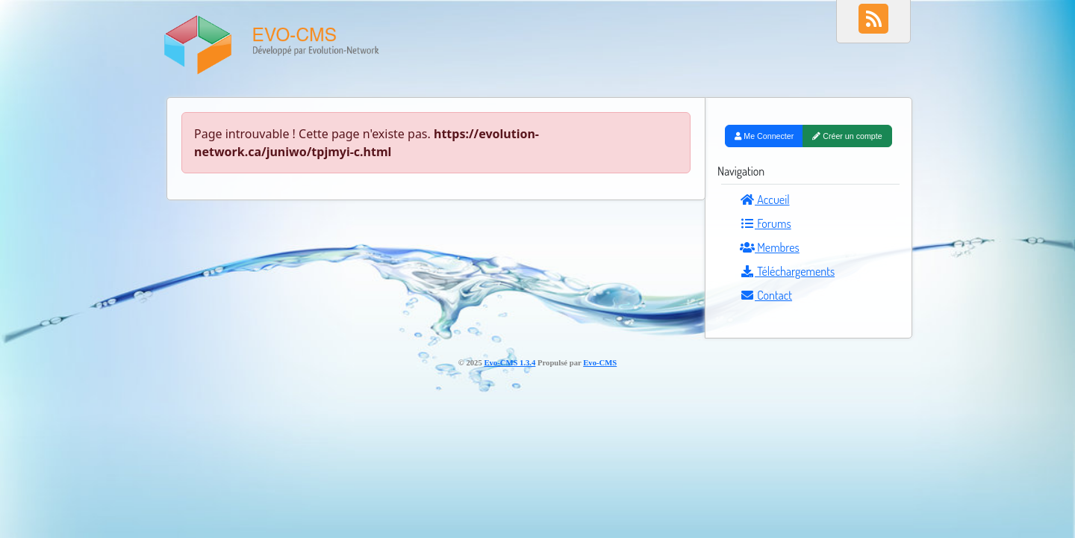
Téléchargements (787, 271)
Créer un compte (847, 136)
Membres (770, 247)
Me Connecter (764, 136)
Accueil (765, 199)
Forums (765, 223)
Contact (766, 295)
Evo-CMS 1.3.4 (509, 363)
